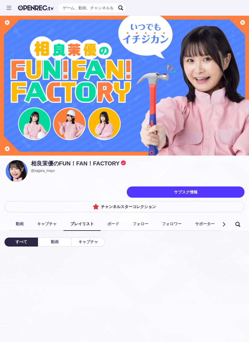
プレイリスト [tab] (82, 224)
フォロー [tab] (140, 224)
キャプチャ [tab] (47, 224)
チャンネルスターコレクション (124, 206)
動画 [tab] (20, 224)
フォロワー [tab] (172, 224)
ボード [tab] (113, 224)
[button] (224, 224)
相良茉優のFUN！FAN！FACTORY (75, 163)
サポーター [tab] (205, 224)
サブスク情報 (186, 192)
